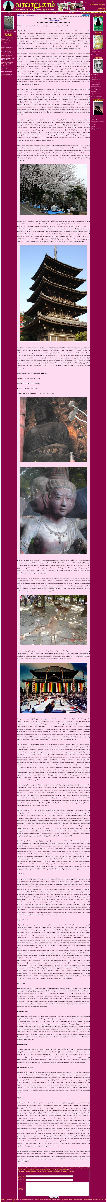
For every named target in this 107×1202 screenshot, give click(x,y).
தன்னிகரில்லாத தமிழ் (6, 55)
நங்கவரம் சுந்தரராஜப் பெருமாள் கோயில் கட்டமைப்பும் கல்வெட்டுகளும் (8, 51)
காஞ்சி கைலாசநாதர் (95, 94)
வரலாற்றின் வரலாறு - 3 (7, 47)
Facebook (72, 12)
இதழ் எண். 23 (20, 15)
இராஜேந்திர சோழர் (95, 79)
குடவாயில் (93, 91)
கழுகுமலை (93, 122)
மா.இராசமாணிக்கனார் (96, 93)
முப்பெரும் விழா (95, 54)
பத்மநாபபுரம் (94, 119)
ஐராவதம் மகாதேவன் (96, 82)
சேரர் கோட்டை (94, 49)
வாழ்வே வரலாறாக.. (96, 128)
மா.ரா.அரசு (93, 81)
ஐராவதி (93, 52)
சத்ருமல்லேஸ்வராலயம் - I (7, 62)
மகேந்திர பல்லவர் (95, 89)
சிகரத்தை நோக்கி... (5, 64)
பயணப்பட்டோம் (30, 15)
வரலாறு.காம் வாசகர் (96, 86)
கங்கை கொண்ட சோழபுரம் (97, 121)
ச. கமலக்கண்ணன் (53, 20)
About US (25, 12)
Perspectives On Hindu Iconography (7, 58)
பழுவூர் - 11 (4, 44)
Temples (55, 12)
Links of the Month (6, 71)
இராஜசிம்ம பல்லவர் (96, 129)
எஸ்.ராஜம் (93, 77)
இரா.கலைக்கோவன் (95, 84)
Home (9, 12)
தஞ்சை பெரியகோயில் (96, 96)
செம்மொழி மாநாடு (95, 51)
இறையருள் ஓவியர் (95, 87)
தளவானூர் (93, 116)
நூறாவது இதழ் (94, 74)
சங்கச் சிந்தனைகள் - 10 (6, 74)
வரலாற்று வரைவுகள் (6, 42)
